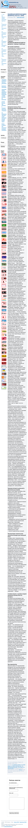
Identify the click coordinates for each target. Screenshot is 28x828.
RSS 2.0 (20, 769)
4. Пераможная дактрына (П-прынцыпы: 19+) (4, 61)
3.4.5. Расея (20, 767)
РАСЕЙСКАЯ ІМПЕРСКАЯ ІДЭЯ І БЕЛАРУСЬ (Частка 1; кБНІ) (17, 15)
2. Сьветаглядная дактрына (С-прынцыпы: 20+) (4, 26)
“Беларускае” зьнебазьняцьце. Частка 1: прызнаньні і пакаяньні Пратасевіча (5, 83)
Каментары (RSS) (23, 822)
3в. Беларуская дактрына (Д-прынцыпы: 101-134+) (4, 52)
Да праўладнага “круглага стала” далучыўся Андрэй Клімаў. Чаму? (4, 117)
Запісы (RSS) (16, 822)
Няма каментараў (20, 17)
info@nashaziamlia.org (8, 826)
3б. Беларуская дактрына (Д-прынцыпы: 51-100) (4, 43)
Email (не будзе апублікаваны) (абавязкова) (16, 788)
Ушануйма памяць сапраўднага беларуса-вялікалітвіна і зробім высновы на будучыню (4, 94)
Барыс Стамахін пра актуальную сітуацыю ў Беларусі (4, 127)
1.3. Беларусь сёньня (16, 764)
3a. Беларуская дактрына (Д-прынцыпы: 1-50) (4, 35)
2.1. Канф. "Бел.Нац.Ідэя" (16, 765)
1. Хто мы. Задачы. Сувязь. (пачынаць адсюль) (4, 17)
